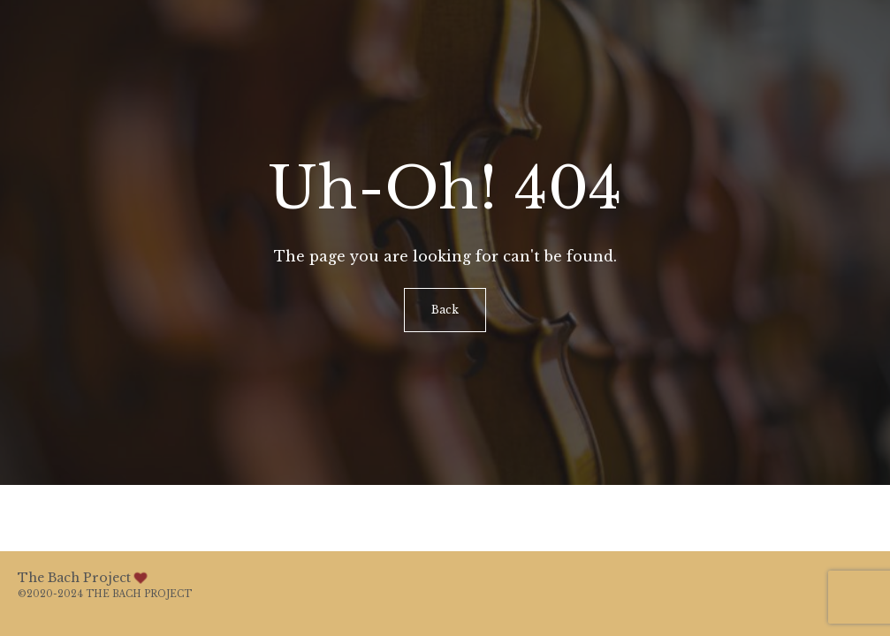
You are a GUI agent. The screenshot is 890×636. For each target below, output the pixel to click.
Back (445, 309)
